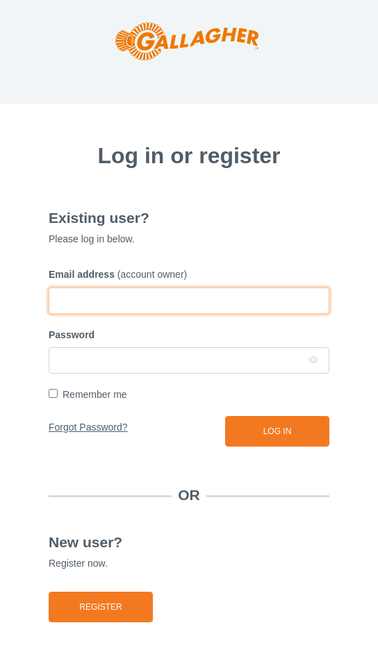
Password (71, 334)
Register (100, 607)
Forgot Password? (88, 427)
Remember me (95, 394)
